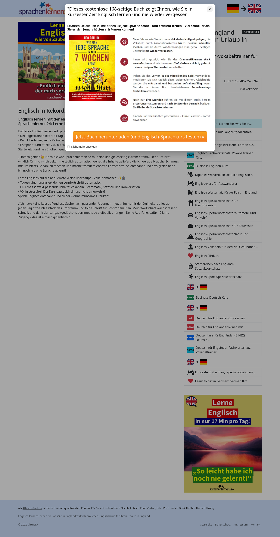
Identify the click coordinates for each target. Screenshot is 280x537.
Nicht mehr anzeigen (82, 146)
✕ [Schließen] (210, 9)
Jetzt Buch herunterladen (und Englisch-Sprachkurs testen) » (140, 136)
